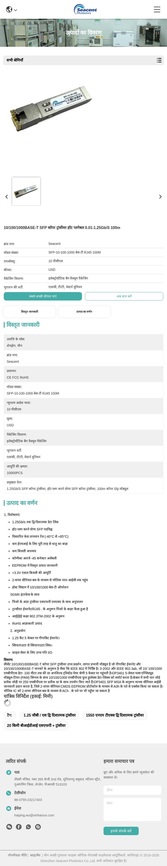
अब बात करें (124, 296)
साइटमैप (35, 855)
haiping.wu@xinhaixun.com (34, 815)
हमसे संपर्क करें (121, 831)
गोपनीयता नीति (17, 855)
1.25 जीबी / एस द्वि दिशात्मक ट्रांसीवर (50, 715)
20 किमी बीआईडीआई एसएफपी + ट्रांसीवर (36, 726)
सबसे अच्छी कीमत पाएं (43, 296)
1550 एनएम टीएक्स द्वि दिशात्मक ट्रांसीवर (115, 715)
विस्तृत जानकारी (29, 311)
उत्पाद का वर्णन (84, 311)
